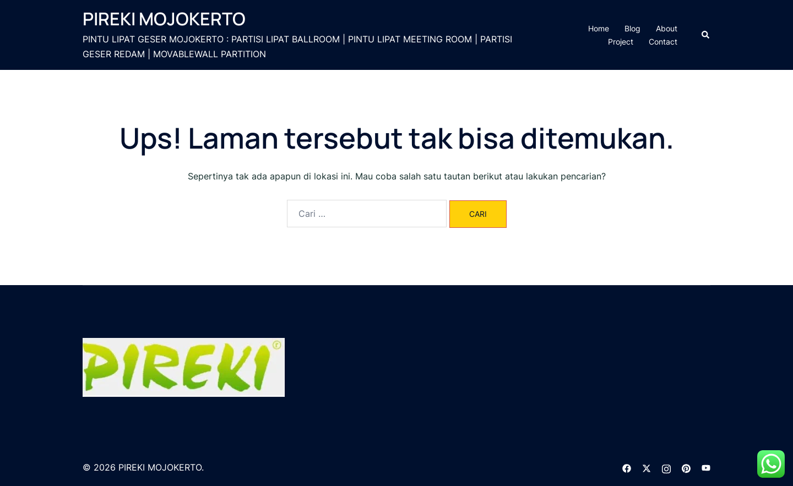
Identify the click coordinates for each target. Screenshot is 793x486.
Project (620, 41)
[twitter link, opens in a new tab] (646, 467)
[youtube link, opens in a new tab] (706, 467)
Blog (632, 28)
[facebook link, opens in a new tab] (626, 467)
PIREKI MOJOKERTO (164, 19)
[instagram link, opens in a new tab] (666, 467)
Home (598, 28)
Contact (663, 41)
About (666, 28)
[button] (706, 34)
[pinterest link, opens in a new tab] (686, 467)
